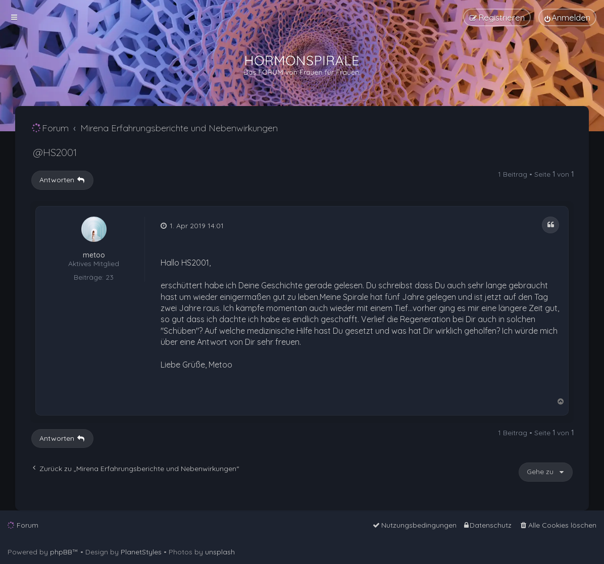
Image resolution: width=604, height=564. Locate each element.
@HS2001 (55, 152)
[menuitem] (567, 17)
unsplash (220, 551)
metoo (94, 255)
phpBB (61, 551)
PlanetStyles (141, 551)
